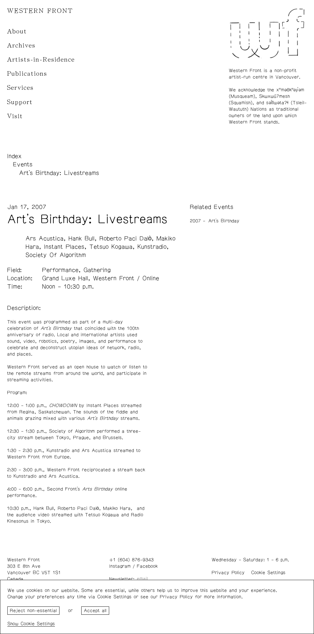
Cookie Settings (268, 572)
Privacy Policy (228, 572)
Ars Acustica (44, 238)
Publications (27, 73)
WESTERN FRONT (40, 11)
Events (23, 164)
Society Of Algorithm (55, 255)
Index (14, 156)
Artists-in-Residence (41, 59)
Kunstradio (152, 247)
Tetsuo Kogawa (110, 247)
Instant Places (64, 247)
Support (20, 102)
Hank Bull (81, 238)
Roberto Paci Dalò (125, 238)
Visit (15, 116)
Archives (21, 45)
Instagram (120, 566)
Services (20, 87)
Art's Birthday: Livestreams (59, 173)
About (17, 31)
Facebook (147, 566)
